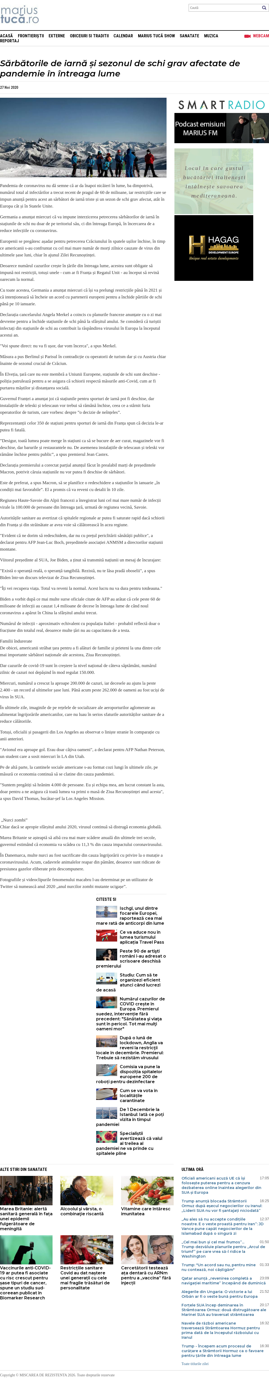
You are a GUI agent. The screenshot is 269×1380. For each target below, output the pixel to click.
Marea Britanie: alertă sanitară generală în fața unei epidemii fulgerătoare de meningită (26, 1218)
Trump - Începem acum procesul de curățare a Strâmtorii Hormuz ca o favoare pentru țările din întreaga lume (222, 1351)
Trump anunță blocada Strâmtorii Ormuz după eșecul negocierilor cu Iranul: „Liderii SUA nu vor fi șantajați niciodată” (222, 1206)
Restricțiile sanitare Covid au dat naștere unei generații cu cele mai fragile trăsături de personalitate (85, 1277)
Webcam (261, 35)
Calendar (123, 35)
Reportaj (9, 40)
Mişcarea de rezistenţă (48, 15)
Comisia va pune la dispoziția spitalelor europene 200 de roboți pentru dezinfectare (129, 1074)
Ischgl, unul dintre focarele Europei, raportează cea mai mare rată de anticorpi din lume (130, 916)
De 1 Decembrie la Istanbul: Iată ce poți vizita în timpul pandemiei (130, 1117)
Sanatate (189, 35)
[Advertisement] (44, 931)
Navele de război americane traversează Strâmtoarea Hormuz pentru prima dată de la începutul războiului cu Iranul (221, 1330)
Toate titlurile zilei (195, 1364)
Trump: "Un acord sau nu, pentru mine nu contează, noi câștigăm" (219, 1267)
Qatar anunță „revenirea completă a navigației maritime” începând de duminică (224, 1280)
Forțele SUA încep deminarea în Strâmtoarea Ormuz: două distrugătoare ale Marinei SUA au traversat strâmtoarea (224, 1310)
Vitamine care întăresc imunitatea (145, 1211)
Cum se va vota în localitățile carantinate (139, 1095)
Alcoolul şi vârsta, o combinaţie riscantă (82, 1211)
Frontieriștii (31, 35)
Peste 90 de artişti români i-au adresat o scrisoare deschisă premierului (131, 959)
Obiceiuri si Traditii (89, 35)
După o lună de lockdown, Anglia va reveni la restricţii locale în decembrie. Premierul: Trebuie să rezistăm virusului (130, 1047)
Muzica (211, 35)
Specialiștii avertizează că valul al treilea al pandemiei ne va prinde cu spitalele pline (129, 1143)
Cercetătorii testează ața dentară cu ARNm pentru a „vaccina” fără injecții (146, 1275)
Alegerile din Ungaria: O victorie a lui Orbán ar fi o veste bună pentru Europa (220, 1294)
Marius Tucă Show (156, 35)
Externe (57, 35)
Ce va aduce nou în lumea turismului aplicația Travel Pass (142, 937)
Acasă (6, 35)
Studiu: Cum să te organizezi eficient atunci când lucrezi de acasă (128, 983)
